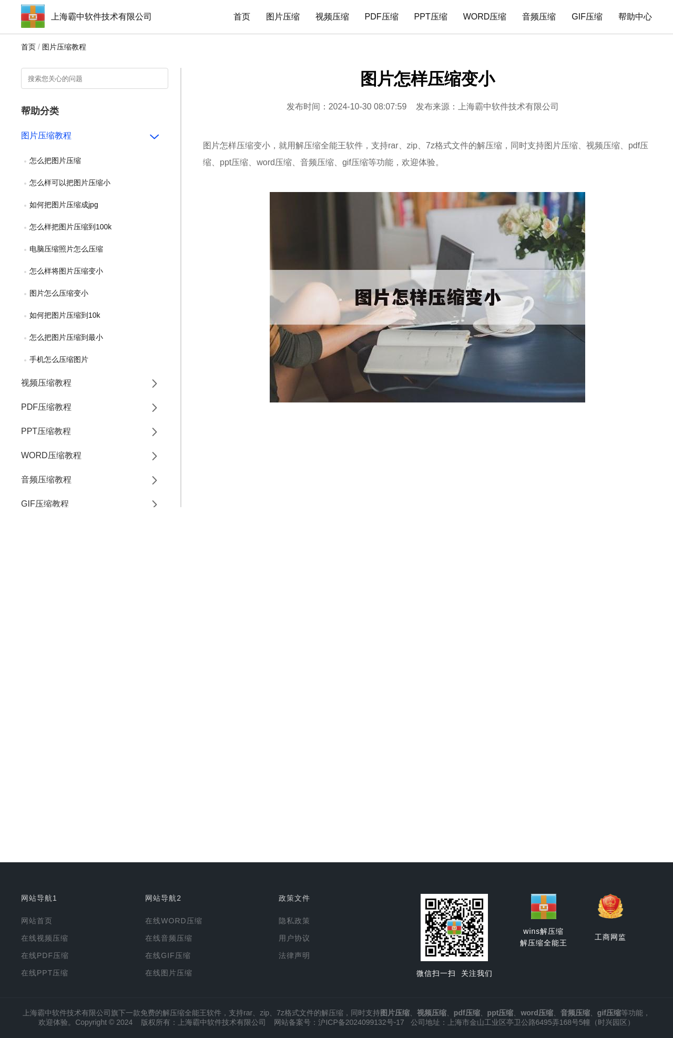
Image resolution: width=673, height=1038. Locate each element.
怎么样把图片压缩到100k (70, 227)
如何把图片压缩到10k (64, 315)
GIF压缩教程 (45, 503)
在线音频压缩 (168, 938)
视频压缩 (332, 16)
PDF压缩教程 (46, 406)
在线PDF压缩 (45, 955)
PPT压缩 (430, 16)
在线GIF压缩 (167, 955)
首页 (241, 16)
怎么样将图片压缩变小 (66, 271)
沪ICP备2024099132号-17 (361, 1022)
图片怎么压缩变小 (58, 293)
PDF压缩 (382, 16)
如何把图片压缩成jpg (63, 204)
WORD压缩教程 (51, 455)
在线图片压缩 (168, 973)
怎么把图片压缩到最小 (66, 337)
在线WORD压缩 (173, 920)
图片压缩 (283, 16)
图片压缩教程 (64, 47)
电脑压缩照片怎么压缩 (66, 249)
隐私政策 (294, 920)
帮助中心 (635, 16)
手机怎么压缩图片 (58, 359)
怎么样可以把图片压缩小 (69, 182)
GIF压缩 (587, 16)
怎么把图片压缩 (55, 160)
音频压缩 (539, 16)
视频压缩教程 (46, 382)
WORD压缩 (485, 16)
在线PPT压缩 (44, 973)
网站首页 (37, 920)
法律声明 (294, 955)
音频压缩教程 (46, 479)
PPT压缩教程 (46, 431)
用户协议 (294, 938)
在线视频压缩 (44, 938)
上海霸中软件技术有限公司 (101, 16)
